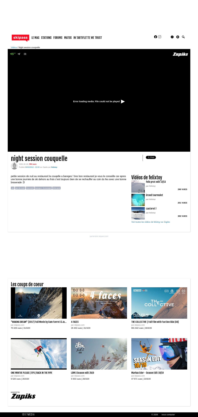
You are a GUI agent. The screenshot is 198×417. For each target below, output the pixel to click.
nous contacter (168, 414)
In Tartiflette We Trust (87, 38)
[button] (177, 37)
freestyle (29, 188)
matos (68, 38)
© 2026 (154, 414)
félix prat (56, 188)
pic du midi (20, 188)
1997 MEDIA (29, 414)
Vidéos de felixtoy (146, 177)
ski (12, 188)
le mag (35, 38)
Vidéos (14, 47)
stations (46, 38)
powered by (23, 395)
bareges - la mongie (43, 188)
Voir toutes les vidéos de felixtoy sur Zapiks (150, 222)
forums (57, 38)
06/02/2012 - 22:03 (32, 167)
